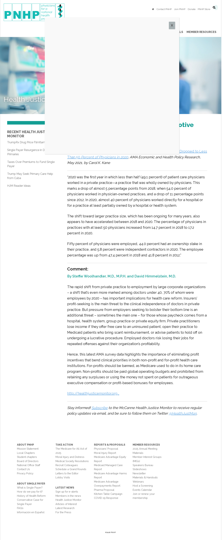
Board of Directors (27, 461)
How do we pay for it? (30, 491)
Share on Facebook (72, 143)
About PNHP (25, 444)
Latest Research (65, 508)
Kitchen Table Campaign (109, 493)
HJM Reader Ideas (19, 185)
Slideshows (141, 469)
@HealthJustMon (183, 413)
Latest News (65, 487)
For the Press (64, 512)
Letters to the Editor (67, 473)
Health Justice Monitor (69, 499)
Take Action (65, 444)
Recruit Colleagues (67, 465)
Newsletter (140, 473)
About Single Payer (31, 483)
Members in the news (69, 495)
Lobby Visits (63, 477)
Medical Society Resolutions (72, 461)
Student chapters (27, 457)
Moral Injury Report (106, 452)
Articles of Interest (66, 504)
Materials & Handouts (146, 477)
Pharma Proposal (105, 489)
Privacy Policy (25, 473)
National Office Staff (28, 465)
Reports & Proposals (110, 444)
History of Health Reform (31, 495)
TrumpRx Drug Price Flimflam (26, 142)
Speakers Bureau (144, 465)
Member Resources (148, 444)
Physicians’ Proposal (107, 448)
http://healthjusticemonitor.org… (94, 393)
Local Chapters (26, 452)
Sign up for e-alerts (67, 491)
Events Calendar (143, 489)
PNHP (39, 12)
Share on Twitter (81, 143)
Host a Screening (144, 485)
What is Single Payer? (30, 487)
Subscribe (100, 408)
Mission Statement (27, 448)
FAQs (20, 508)
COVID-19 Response (107, 498)
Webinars (139, 481)
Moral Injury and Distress (70, 457)
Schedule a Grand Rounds (71, 469)
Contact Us (23, 469)
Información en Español (30, 512)
